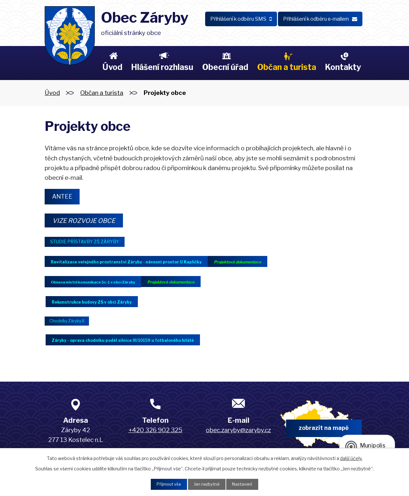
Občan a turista (286, 67)
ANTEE (64, 197)
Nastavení (245, 484)
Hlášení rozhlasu (162, 67)
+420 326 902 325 (155, 435)
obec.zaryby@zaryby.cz (238, 435)
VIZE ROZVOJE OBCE (89, 222)
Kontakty (343, 67)
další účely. (351, 457)
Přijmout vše (166, 484)
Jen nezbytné (207, 484)
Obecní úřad (225, 67)
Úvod (112, 67)
